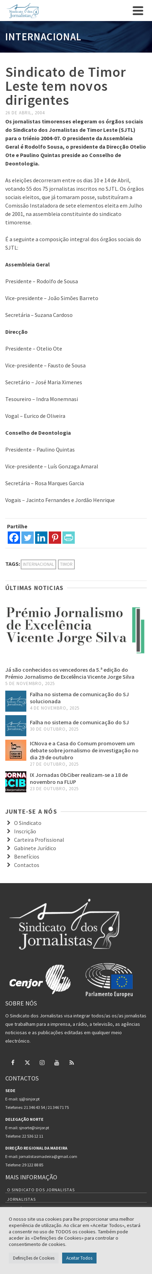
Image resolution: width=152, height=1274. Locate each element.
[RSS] (71, 1062)
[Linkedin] (41, 537)
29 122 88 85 (32, 1164)
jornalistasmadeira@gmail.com (48, 1156)
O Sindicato (27, 822)
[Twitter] (27, 537)
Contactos (26, 864)
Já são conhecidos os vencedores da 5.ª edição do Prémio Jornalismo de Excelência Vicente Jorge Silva (69, 673)
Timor (66, 564)
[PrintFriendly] (68, 537)
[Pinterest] (55, 537)
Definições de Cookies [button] (33, 1258)
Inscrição (25, 831)
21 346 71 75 (58, 1107)
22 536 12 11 (32, 1136)
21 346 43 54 (34, 1107)
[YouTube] (57, 1062)
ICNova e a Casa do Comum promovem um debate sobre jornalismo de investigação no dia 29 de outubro (84, 750)
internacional (38, 564)
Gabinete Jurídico (35, 848)
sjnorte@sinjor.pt (34, 1127)
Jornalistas (21, 1199)
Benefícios (26, 856)
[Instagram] (42, 1062)
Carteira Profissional (39, 839)
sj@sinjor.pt (29, 1099)
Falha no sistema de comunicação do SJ (79, 722)
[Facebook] (14, 537)
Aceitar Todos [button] (79, 1258)
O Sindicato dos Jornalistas (41, 1189)
